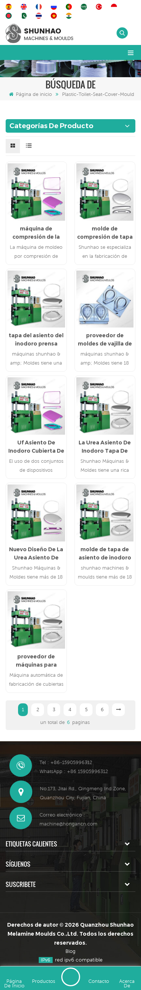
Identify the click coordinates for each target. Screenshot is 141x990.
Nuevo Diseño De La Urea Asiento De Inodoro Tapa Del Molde (36, 554)
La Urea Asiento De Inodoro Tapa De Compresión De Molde (105, 447)
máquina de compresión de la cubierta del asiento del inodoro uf (36, 233)
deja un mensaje (70, 977)
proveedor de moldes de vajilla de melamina (105, 340)
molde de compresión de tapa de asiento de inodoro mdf (105, 233)
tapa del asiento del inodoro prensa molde (36, 340)
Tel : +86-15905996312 (65, 762)
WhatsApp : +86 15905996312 (73, 771)
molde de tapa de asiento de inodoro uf (105, 554)
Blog (70, 951)
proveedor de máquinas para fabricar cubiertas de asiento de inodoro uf (36, 661)
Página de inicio (30, 94)
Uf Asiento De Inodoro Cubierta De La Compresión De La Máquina (36, 447)
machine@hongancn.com (68, 824)
